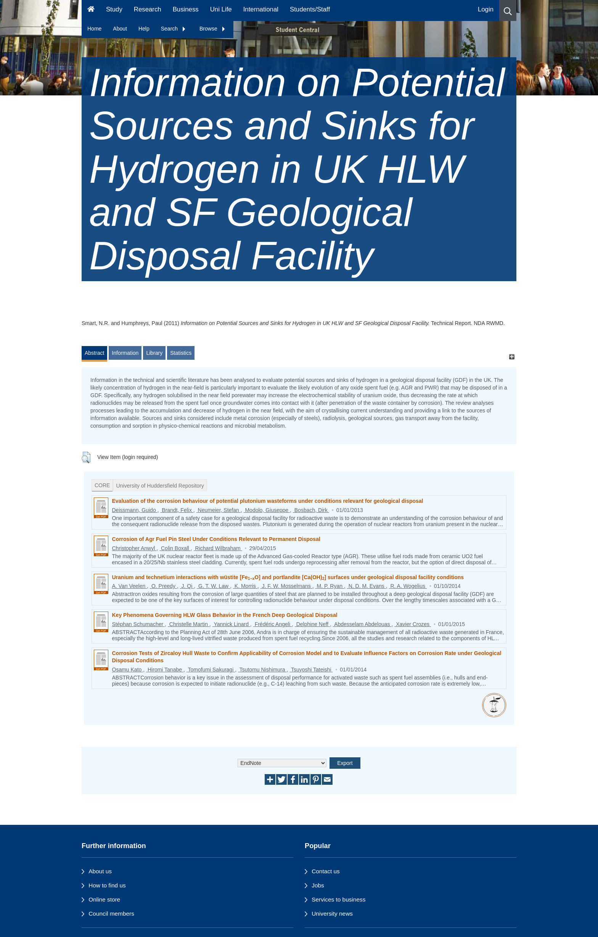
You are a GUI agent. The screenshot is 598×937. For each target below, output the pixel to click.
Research (147, 9)
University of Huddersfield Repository (160, 486)
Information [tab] (125, 353)
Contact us (326, 871)
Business (186, 9)
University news (332, 913)
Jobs (318, 885)
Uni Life (221, 9)
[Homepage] (91, 10)
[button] (507, 10)
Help (144, 29)
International (260, 9)
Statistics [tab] (180, 353)
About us (100, 871)
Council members (111, 913)
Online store (104, 899)
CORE (102, 485)
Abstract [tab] (94, 353)
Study (114, 9)
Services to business (338, 899)
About (120, 29)
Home (94, 29)
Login (486, 9)
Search (173, 29)
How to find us (107, 885)
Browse (212, 29)
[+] (511, 356)
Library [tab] (154, 353)
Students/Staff (310, 9)
